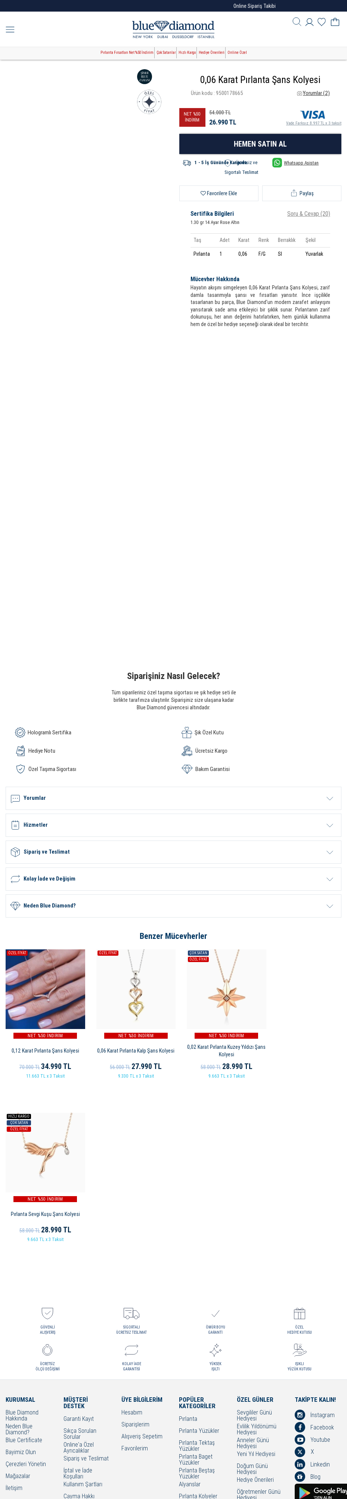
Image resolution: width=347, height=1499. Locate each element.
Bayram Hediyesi (256, 1339)
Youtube (312, 1272)
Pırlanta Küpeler (198, 1341)
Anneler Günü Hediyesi (253, 1276)
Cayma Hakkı (79, 1329)
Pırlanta (188, 1252)
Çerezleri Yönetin (26, 1297)
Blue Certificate (24, 1273)
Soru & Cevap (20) (308, 213)
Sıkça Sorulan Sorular (79, 1267)
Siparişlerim (135, 1257)
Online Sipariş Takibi (254, 6)
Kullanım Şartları (82, 1317)
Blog (307, 1309)
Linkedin (312, 1297)
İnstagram (315, 1247)
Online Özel (237, 52)
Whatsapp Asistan (295, 163)
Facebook (314, 1260)
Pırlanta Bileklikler (199, 1353)
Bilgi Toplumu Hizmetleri (79, 1356)
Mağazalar (18, 1309)
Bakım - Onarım (81, 1367)
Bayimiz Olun (21, 1285)
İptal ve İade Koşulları (77, 1306)
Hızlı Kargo (187, 52)
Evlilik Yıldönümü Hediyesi (256, 1262)
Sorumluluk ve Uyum (80, 1410)
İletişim (14, 1321)
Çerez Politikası (81, 1341)
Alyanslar (190, 1317)
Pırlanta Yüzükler (199, 1264)
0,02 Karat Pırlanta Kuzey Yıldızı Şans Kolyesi (217, 1047)
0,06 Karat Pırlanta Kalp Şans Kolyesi (130, 1047)
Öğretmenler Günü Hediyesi (259, 1328)
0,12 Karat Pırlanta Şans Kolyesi (43, 1047)
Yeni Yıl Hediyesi (256, 1287)
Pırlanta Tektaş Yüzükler (197, 1279)
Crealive (163, 1488)
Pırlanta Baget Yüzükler (196, 1293)
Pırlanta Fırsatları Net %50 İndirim (127, 52)
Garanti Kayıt (78, 1252)
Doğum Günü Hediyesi (252, 1302)
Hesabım (131, 1245)
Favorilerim (134, 1281)
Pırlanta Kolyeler (198, 1329)
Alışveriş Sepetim (141, 1269)
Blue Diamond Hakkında (22, 1248)
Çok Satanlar (166, 52)
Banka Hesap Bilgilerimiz (79, 1396)
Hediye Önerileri (211, 52)
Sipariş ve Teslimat (86, 1291)
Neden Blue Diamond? (19, 1262)
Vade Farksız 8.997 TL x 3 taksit (313, 116)
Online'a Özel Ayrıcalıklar (78, 1281)
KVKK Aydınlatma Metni (83, 1382)
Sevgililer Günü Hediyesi (254, 1248)
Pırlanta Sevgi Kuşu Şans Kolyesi (303, 1047)
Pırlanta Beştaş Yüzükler (197, 1306)
